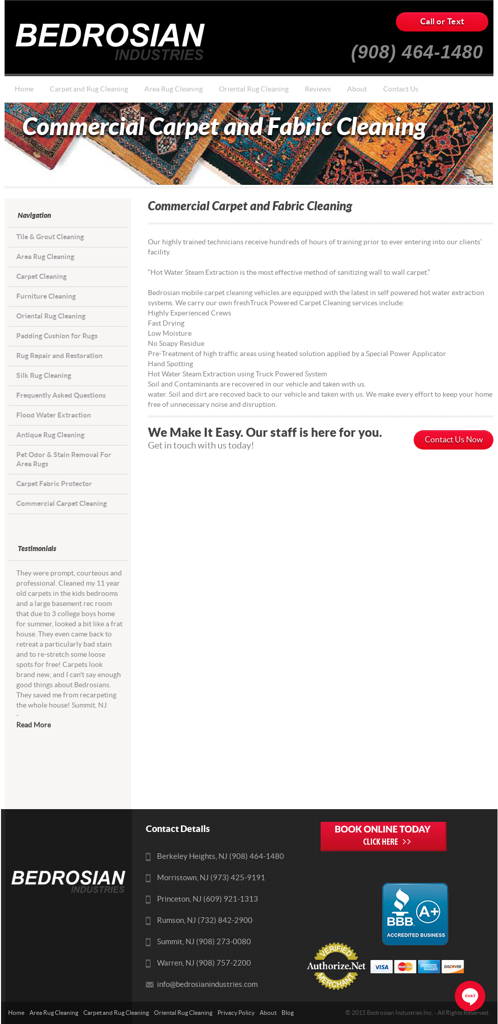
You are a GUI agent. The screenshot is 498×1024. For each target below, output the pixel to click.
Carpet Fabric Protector (54, 484)
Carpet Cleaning (41, 276)
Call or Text (442, 22)
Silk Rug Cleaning (43, 375)
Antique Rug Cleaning (50, 435)
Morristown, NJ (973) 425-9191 (211, 878)
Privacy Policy (236, 1013)
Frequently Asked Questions (61, 395)
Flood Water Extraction (53, 415)
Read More (33, 725)
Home (24, 89)
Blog (288, 1013)
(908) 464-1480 (417, 48)
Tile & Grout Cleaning (50, 237)
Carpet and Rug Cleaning (89, 89)
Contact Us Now (454, 440)
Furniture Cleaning (46, 296)
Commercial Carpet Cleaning (61, 503)
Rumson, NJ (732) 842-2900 (205, 920)
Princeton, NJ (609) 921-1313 (207, 899)
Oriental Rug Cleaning (254, 89)
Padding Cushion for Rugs (57, 336)
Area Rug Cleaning (173, 89)
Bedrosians (113, 41)
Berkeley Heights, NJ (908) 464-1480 (220, 856)
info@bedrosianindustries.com (207, 984)
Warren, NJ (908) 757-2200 (204, 963)
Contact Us (400, 89)
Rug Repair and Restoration (59, 356)
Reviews (318, 89)
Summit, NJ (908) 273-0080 (204, 942)
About (357, 89)
